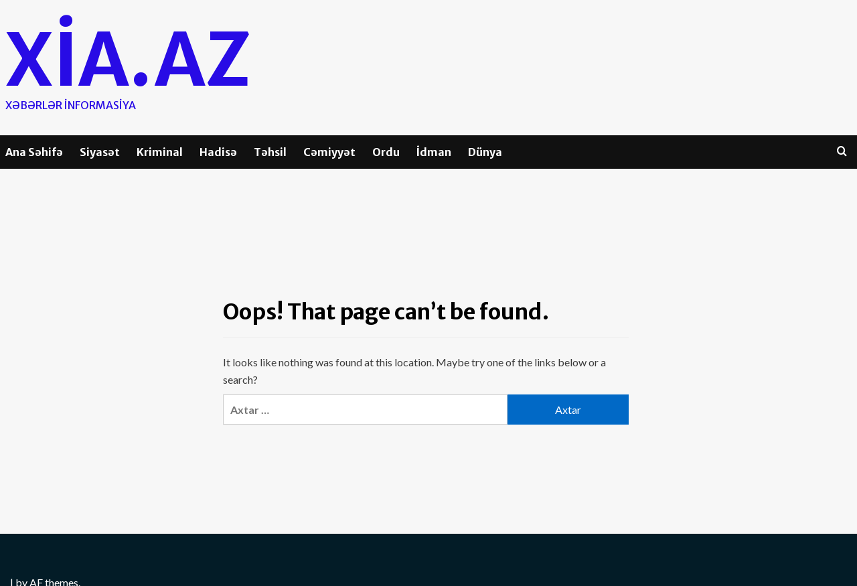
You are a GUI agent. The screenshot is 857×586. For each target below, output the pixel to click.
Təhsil (270, 152)
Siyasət (100, 152)
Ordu (386, 152)
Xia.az (136, 58)
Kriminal (160, 152)
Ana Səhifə (34, 152)
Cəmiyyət (329, 152)
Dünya (485, 152)
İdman (433, 152)
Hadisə (218, 152)
